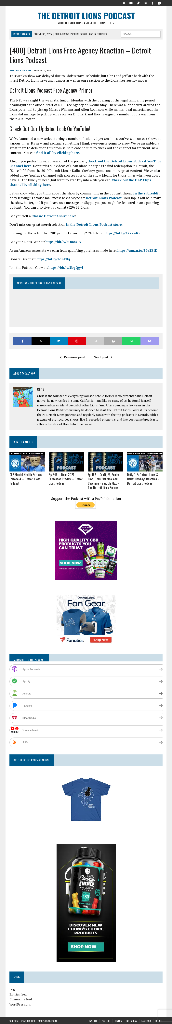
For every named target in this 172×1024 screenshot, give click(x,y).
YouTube (106, 1020)
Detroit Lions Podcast (104, 198)
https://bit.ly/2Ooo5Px (63, 242)
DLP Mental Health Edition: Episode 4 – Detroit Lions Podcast (25, 478)
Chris (27, 70)
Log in (13, 988)
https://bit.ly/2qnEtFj (53, 259)
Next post (103, 357)
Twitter (93, 1020)
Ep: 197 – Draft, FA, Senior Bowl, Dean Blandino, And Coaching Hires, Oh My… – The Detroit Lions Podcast (104, 480)
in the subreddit (146, 193)
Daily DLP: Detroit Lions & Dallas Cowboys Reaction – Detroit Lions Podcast (143, 478)
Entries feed (18, 994)
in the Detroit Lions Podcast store (94, 224)
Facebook (146, 1020)
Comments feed (20, 998)
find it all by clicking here (57, 152)
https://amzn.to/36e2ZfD (137, 250)
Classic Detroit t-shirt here (53, 216)
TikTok (118, 1020)
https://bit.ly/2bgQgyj (65, 267)
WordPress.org (20, 1004)
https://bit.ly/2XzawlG (122, 233)
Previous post (72, 357)
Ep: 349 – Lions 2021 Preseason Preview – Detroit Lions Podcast (66, 478)
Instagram (131, 1020)
